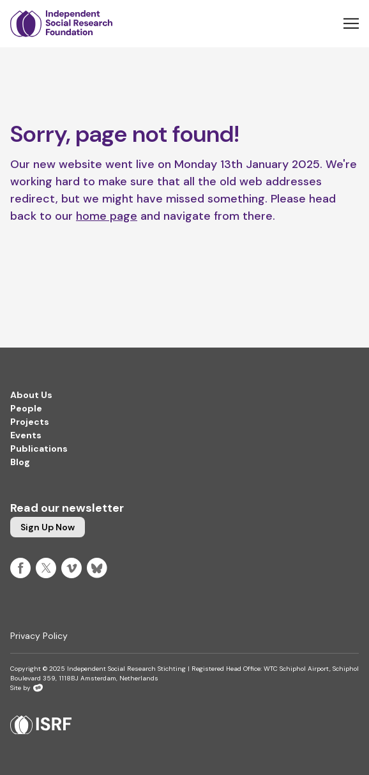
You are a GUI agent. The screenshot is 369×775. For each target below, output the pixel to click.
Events (25, 435)
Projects (29, 421)
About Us (31, 395)
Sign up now (47, 527)
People (26, 408)
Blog (20, 462)
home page (106, 216)
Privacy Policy (39, 635)
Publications (39, 448)
